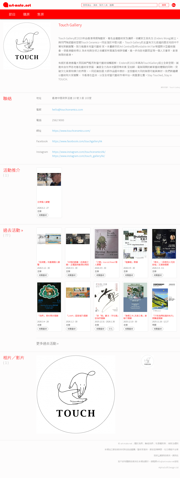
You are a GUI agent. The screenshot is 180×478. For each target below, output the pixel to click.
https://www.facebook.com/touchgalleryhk (77, 141)
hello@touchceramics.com (67, 109)
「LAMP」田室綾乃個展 (77, 315)
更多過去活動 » (47, 343)
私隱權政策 (161, 443)
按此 (176, 455)
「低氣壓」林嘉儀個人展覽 (48, 263)
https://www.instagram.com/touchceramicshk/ (78, 152)
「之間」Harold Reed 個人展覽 (106, 263)
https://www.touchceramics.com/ (71, 130)
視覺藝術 (43, 215)
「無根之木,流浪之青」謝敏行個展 (135, 317)
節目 (12, 14)
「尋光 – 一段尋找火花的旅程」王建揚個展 (163, 263)
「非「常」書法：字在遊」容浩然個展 (106, 317)
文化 (110, 328)
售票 (40, 14)
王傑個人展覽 (43, 201)
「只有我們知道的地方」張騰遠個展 (163, 317)
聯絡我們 (149, 443)
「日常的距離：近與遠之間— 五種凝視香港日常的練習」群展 (77, 265)
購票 (26, 14)
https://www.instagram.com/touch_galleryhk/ (78, 156)
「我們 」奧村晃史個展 (48, 315)
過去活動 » (13, 230)
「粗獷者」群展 (130, 262)
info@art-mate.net (165, 461)
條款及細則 (173, 443)
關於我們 (138, 443)
